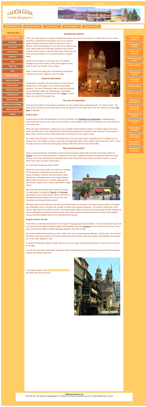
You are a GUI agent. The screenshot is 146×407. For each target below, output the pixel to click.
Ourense (12, 56)
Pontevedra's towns (134, 122)
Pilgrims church (134, 93)
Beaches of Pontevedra (134, 136)
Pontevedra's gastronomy (134, 143)
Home (18, 3)
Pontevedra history (134, 45)
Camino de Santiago (12, 104)
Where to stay (12, 99)
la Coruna (12, 47)
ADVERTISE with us (12, 26)
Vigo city (12, 66)
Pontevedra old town (134, 59)
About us (125, 3)
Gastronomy (12, 85)
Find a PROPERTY (72, 26)
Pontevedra (12, 52)
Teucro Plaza (134, 65)
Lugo (12, 61)
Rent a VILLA (52, 26)
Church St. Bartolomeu (134, 108)
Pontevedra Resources (134, 150)
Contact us (45, 3)
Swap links (98, 3)
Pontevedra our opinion (134, 115)
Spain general (12, 109)
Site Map (71, 3)
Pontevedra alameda (134, 52)
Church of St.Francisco (134, 101)
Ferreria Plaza (134, 86)
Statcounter (118, 396)
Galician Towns (12, 76)
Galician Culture (12, 80)
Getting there (12, 95)
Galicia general (12, 37)
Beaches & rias (12, 90)
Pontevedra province (134, 38)
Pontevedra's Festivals (134, 129)
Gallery (12, 114)
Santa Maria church (134, 73)
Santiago (12, 42)
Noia (12, 71)
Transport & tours (91, 26)
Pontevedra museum (134, 80)
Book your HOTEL (32, 26)
